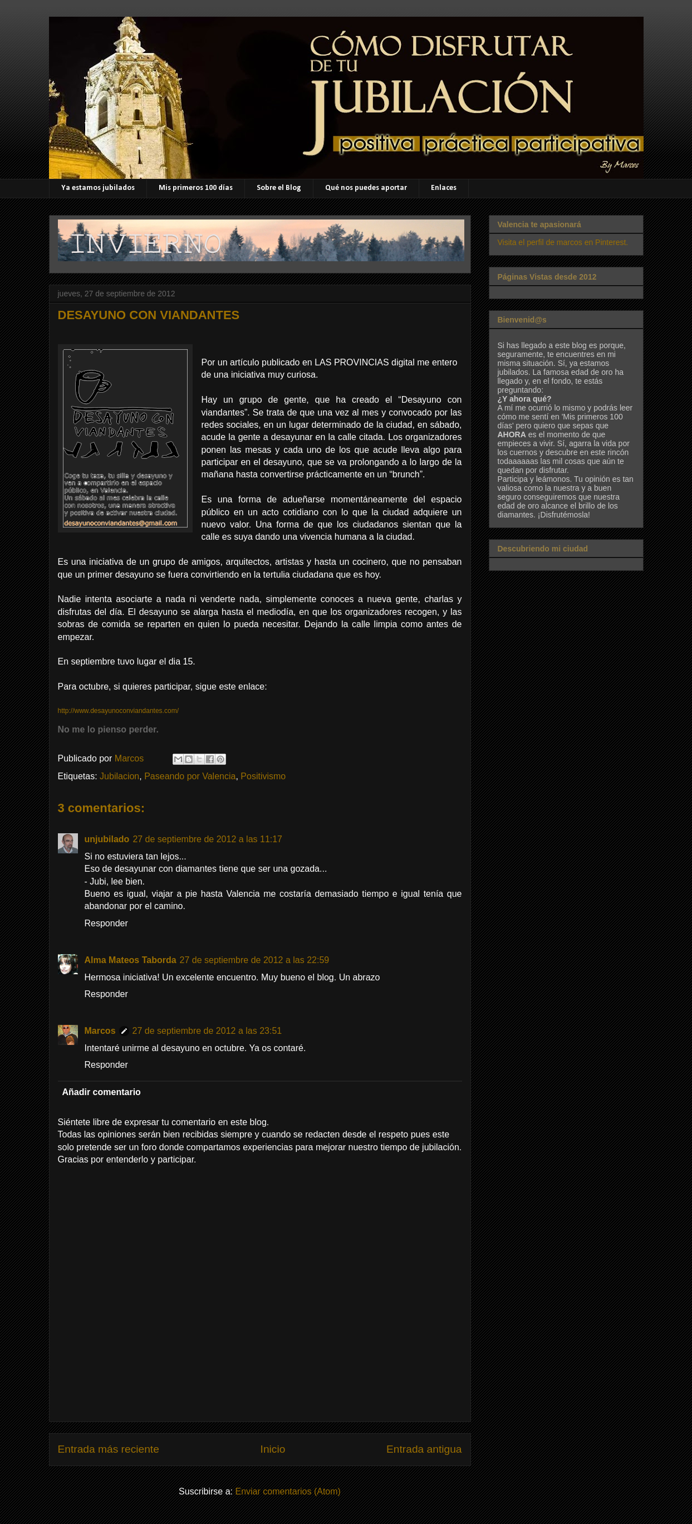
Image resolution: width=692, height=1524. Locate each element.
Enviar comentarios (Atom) (287, 1491)
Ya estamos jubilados (98, 188)
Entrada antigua (424, 1449)
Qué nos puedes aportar (366, 188)
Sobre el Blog (279, 188)
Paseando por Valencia (189, 776)
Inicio (273, 1449)
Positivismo (263, 776)
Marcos (100, 1030)
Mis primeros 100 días (196, 188)
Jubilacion (119, 776)
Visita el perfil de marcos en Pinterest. (563, 242)
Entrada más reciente (108, 1449)
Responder (106, 923)
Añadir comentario (101, 1092)
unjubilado (107, 839)
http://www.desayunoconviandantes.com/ (118, 711)
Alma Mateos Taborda (130, 960)
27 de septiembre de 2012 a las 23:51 (207, 1030)
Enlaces (444, 188)
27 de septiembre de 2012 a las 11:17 (207, 839)
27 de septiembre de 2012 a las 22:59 (255, 960)
